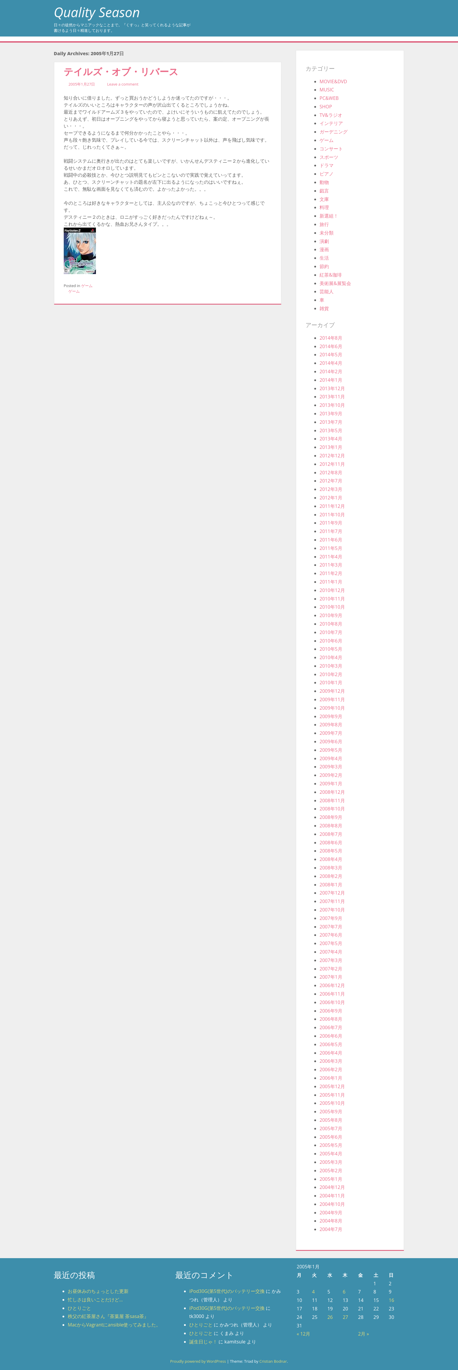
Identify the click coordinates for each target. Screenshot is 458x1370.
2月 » (363, 1334)
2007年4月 (331, 952)
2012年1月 (331, 497)
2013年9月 (331, 413)
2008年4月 (331, 859)
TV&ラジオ (331, 115)
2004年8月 (331, 1221)
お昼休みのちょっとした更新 (98, 1291)
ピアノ (327, 174)
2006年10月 (332, 1002)
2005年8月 (331, 1120)
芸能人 (327, 291)
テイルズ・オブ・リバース (121, 71)
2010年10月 (332, 607)
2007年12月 (332, 893)
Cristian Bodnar (273, 1361)
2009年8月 (331, 724)
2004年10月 (332, 1204)
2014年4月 (331, 363)
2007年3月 (331, 960)
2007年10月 (332, 910)
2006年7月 (331, 1027)
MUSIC (327, 89)
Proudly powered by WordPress (198, 1361)
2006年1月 (331, 1078)
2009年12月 (332, 691)
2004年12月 (332, 1187)
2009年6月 (331, 741)
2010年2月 (331, 674)
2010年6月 (331, 641)
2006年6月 (331, 1036)
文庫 (324, 199)
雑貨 (324, 308)
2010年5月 (331, 649)
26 (330, 1317)
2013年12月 (332, 388)
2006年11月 (332, 994)
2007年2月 (331, 969)
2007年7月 (331, 926)
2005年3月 (331, 1162)
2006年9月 (331, 1011)
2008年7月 (331, 834)
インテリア (331, 123)
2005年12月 (332, 1086)
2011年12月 (332, 506)
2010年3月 (331, 666)
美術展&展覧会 (335, 283)
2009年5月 (331, 750)
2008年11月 (332, 800)
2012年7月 (331, 480)
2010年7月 (331, 632)
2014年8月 (331, 338)
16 (391, 1300)
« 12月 (303, 1334)
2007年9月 (331, 918)
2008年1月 (331, 884)
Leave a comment (122, 84)
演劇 (324, 241)
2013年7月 (331, 422)
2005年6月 (331, 1137)
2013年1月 (331, 447)
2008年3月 (331, 867)
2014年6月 (331, 346)
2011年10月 (332, 514)
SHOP (326, 106)
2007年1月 (331, 977)
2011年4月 (331, 556)
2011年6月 (331, 539)
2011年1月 (331, 582)
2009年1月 (331, 783)
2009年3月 (331, 766)
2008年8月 (331, 825)
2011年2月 (331, 573)
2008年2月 (331, 876)
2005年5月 (331, 1145)
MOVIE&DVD (333, 81)
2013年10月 (332, 405)
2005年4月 (331, 1153)
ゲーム (87, 285)
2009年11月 (332, 699)
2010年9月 (331, 615)
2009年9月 (331, 716)
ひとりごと (79, 1308)
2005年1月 (331, 1179)
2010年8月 (331, 624)
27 (345, 1317)
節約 (324, 266)
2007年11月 (332, 901)
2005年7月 (331, 1128)
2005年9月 (331, 1111)
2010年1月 (331, 682)
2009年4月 (331, 758)
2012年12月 (332, 455)
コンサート (331, 148)
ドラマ (327, 165)
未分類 (327, 233)
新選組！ (329, 216)
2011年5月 (331, 548)
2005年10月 (332, 1103)
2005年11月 (332, 1095)
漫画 (324, 249)
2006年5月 (331, 1044)
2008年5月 (331, 851)
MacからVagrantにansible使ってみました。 (114, 1325)
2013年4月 (331, 438)
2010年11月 (332, 598)
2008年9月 (331, 817)
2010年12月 (332, 590)
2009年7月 (331, 733)
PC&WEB (329, 98)
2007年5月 (331, 943)
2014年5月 (331, 354)
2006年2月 (331, 1069)
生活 (324, 258)
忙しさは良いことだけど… (95, 1299)
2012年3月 (331, 489)
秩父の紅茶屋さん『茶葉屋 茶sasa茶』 (108, 1316)
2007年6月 (331, 935)
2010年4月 (331, 657)
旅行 (324, 224)
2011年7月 (331, 531)
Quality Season (97, 12)
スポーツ (329, 157)
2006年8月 (331, 1019)
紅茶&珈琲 (331, 275)
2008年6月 (331, 842)
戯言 (324, 190)
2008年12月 (332, 792)
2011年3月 (331, 565)
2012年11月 (332, 464)
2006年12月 (332, 985)
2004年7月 (331, 1229)
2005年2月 (331, 1170)
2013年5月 (331, 430)
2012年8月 (331, 472)
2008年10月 (332, 808)
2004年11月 (332, 1195)
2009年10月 (332, 708)
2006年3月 (331, 1061)
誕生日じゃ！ (203, 1341)
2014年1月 (331, 380)
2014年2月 (331, 371)
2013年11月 (332, 396)
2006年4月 (331, 1053)
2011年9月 (331, 523)
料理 (324, 207)
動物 (324, 182)
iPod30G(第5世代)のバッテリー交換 (227, 1291)
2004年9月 (331, 1212)
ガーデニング (334, 132)
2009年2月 (331, 775)
